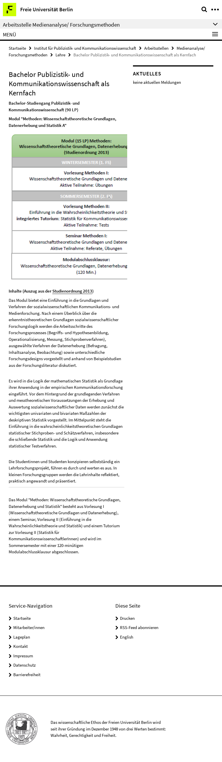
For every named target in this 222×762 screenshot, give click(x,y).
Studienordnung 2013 (72, 291)
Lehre (60, 55)
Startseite (17, 48)
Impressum (23, 656)
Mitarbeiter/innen (29, 627)
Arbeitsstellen (156, 48)
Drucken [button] (127, 618)
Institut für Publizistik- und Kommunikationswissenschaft (85, 48)
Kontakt (20, 646)
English (126, 637)
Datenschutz (24, 665)
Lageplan (21, 637)
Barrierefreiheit (26, 674)
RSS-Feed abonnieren (139, 627)
